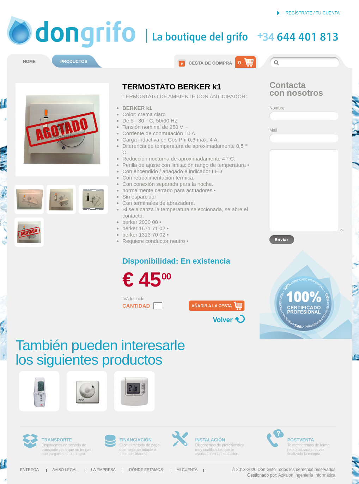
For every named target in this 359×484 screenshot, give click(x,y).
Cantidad (136, 306)
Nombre (277, 108)
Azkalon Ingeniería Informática (306, 475)
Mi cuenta (186, 469)
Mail (273, 130)
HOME (29, 61)
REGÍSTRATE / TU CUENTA (313, 13)
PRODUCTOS (73, 61)
